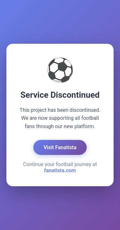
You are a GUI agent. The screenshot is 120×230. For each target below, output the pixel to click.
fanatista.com (60, 170)
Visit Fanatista (60, 147)
